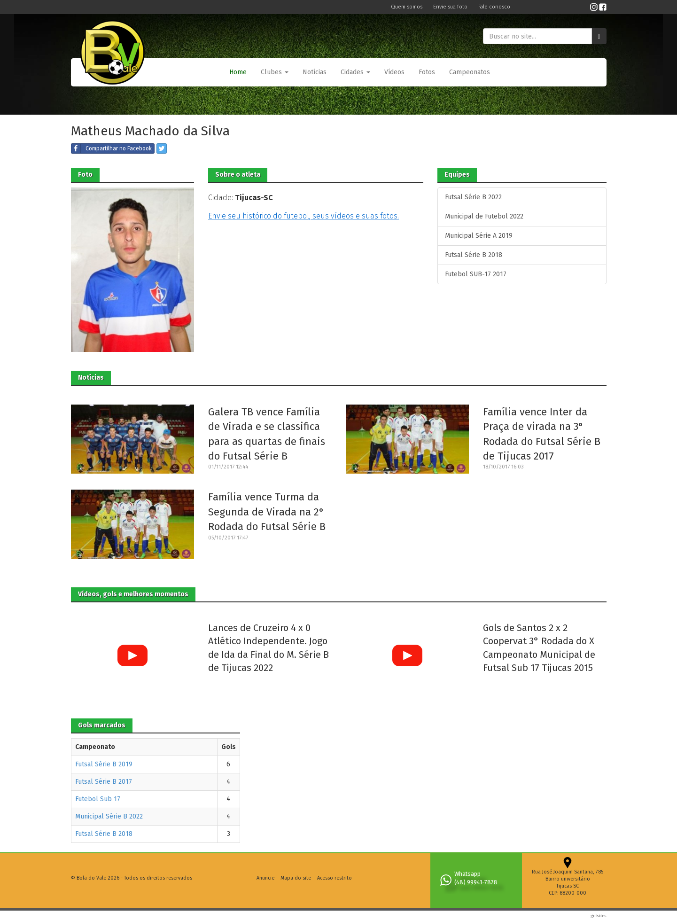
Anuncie (265, 878)
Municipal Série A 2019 (479, 236)
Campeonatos (469, 72)
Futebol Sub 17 (97, 799)
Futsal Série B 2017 (103, 782)
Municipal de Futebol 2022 (484, 216)
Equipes (457, 175)
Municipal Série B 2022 (109, 816)
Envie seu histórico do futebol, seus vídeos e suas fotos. (303, 215)
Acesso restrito (334, 878)
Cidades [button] (355, 72)
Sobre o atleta (237, 175)
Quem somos (407, 7)
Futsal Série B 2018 (473, 255)
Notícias (315, 72)
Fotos (427, 72)
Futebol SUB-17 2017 (475, 274)
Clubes (274, 72)
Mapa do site (295, 878)
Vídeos (394, 72)
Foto (85, 175)
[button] (275, 72)
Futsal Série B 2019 (103, 764)
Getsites (599, 915)
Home (238, 72)
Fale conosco (494, 7)
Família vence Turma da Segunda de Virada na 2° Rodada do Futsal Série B (267, 512)
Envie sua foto (451, 7)
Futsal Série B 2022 (473, 197)
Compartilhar (111, 148)
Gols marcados (101, 725)
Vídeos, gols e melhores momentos (133, 594)
